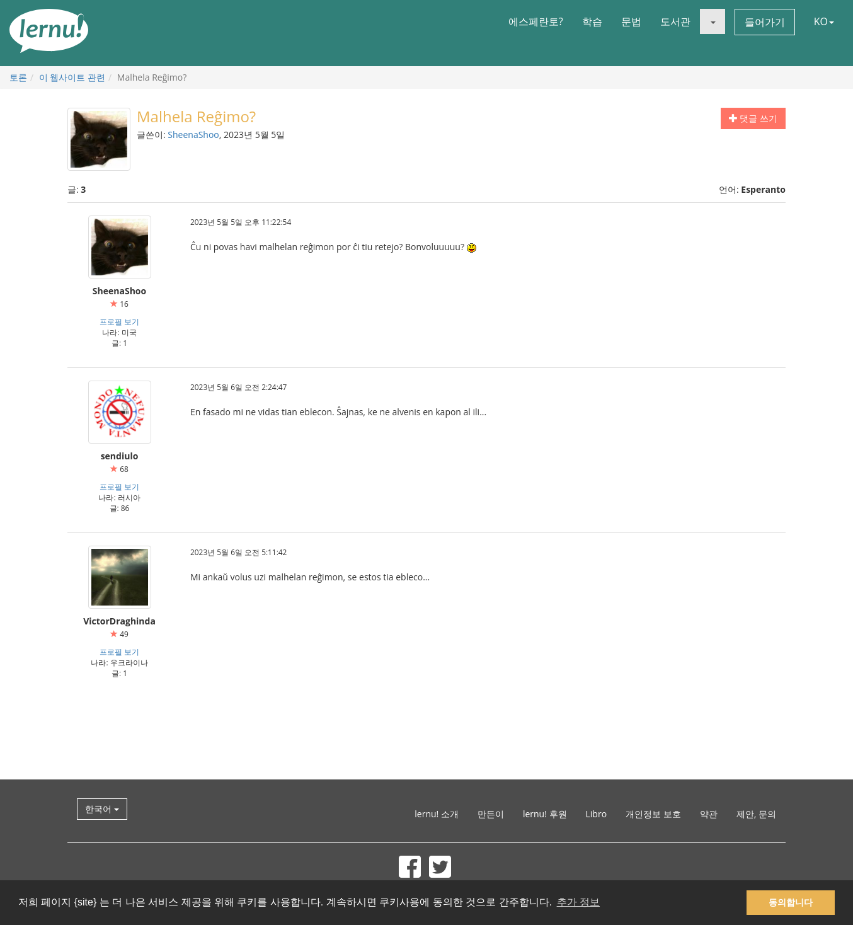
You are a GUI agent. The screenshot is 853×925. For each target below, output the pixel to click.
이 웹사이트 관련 (72, 77)
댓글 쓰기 (753, 118)
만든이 (491, 814)
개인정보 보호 (653, 814)
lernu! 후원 (545, 814)
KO (824, 21)
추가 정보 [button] (578, 902)
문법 (631, 21)
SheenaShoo (193, 135)
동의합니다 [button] (791, 902)
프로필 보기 (119, 321)
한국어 (102, 809)
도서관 (675, 21)
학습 (592, 21)
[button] (712, 21)
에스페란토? (535, 21)
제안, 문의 (756, 814)
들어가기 (765, 22)
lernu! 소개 (437, 814)
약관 (709, 814)
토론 (18, 77)
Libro (596, 814)
